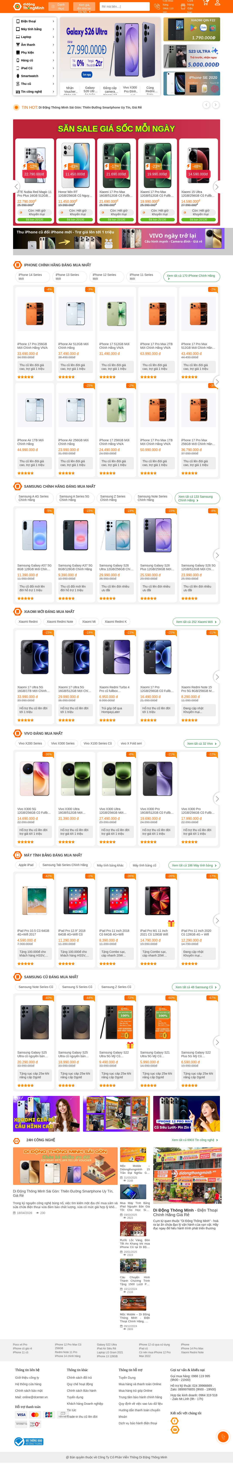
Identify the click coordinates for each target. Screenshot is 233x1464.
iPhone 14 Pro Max (192, 1348)
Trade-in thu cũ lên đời (82, 1416)
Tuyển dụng (75, 1397)
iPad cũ (143, 1348)
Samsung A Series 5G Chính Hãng (74, 498)
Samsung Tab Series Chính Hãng (65, 865)
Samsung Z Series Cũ (116, 987)
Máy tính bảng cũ (144, 865)
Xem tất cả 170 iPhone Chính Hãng (191, 277)
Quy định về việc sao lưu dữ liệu (141, 1403)
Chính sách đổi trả (79, 1377)
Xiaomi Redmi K (116, 621)
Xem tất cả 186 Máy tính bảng (194, 865)
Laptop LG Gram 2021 (110, 1352)
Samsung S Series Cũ (77, 987)
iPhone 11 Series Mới (141, 276)
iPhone (185, 1344)
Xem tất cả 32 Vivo (202, 743)
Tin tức (71, 1410)
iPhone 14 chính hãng (67, 1356)
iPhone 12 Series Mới (104, 276)
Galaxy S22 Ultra (107, 1344)
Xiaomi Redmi (28, 621)
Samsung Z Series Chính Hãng (112, 498)
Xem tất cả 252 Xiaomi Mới (196, 622)
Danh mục (58, 6)
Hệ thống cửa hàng (28, 1384)
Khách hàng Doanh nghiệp (85, 1403)
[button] (217, 382)
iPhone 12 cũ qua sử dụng (154, 1344)
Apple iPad (26, 865)
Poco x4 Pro (20, 1344)
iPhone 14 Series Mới (30, 276)
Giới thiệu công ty (27, 1377)
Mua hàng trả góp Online (135, 1390)
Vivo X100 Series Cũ (98, 743)
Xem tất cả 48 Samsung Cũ (196, 987)
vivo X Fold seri (131, 743)
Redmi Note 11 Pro (66, 1352)
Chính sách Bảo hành (81, 1390)
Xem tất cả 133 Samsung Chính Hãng (195, 498)
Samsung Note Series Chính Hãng (152, 498)
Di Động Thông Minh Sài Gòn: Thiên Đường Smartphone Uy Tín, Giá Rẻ (90, 107)
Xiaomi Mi (88, 621)
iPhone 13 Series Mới (67, 276)
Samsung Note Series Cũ (36, 987)
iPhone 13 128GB (107, 1356)
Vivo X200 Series (30, 743)
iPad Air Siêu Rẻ (106, 1348)
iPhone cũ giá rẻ (22, 1348)
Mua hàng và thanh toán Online (140, 1384)
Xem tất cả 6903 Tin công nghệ (195, 1140)
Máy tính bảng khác (110, 865)
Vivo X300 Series (63, 743)
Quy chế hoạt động (80, 1384)
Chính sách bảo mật (29, 1390)
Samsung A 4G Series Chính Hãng (34, 498)
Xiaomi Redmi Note (60, 621)
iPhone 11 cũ (20, 1352)
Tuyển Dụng (127, 1377)
